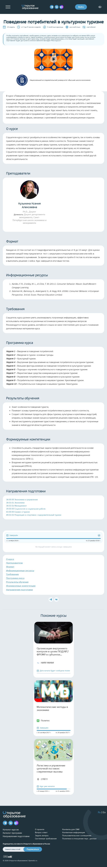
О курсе (10, 559)
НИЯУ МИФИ (45, 662)
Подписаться (33, 849)
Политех (43, 720)
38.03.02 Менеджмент (16, 506)
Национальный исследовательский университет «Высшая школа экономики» (53, 80)
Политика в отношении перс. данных (79, 838)
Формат (10, 566)
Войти (81, 7)
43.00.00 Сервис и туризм (18, 512)
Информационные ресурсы (20, 570)
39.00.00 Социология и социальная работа (25, 509)
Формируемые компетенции (20, 585)
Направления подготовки (19, 589)
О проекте (39, 829)
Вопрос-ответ (41, 832)
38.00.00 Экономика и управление (22, 499)
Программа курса (15, 578)
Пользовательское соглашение (76, 835)
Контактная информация (73, 832)
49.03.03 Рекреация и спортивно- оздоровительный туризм (33, 515)
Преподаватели (14, 563)
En (104, 812)
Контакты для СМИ (70, 829)
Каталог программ (12, 833)
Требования (12, 574)
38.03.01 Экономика (15, 503)
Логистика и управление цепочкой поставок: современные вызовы (51, 768)
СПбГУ (42, 779)
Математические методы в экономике (52, 708)
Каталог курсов (11, 829)
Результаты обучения (17, 582)
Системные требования (46, 838)
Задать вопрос (42, 835)
